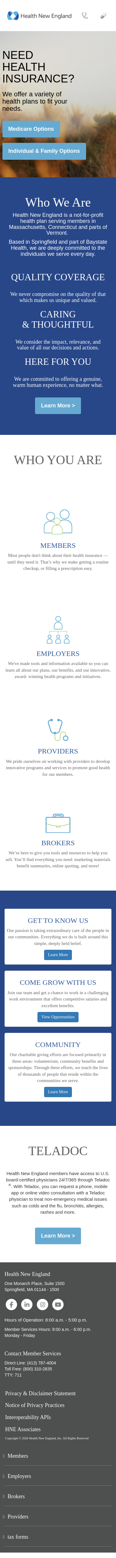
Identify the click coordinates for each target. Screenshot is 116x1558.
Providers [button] (18, 1517)
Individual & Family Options (44, 151)
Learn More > (58, 406)
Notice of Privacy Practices (34, 1405)
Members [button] (18, 1456)
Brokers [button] (16, 1496)
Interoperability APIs (28, 1417)
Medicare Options (31, 129)
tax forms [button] (18, 1537)
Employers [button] (19, 1476)
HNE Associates (22, 1429)
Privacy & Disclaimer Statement (40, 1393)
